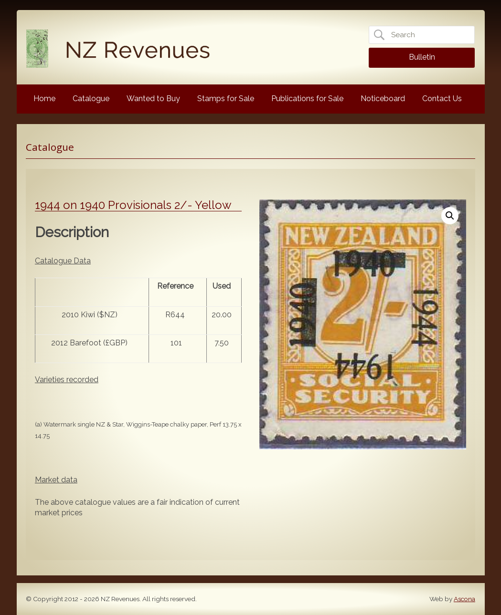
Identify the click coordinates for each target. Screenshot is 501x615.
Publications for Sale (307, 98)
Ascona (464, 599)
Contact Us (442, 98)
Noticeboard (383, 98)
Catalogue (91, 98)
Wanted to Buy (153, 98)
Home (44, 98)
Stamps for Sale (225, 98)
